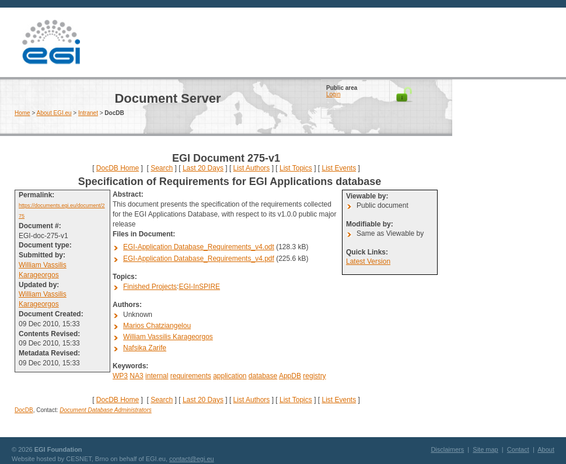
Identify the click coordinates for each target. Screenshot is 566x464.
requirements (190, 376)
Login (333, 94)
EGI (51, 42)
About (545, 449)
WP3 (120, 376)
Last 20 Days (203, 168)
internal (156, 376)
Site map (485, 449)
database (263, 376)
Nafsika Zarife (144, 348)
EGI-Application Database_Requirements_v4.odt (198, 247)
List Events (339, 168)
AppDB (290, 376)
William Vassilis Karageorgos (168, 337)
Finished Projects (150, 286)
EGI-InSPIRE (199, 286)
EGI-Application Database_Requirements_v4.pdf (198, 258)
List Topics (295, 168)
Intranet (88, 113)
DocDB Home (117, 168)
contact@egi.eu (191, 458)
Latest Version (368, 261)
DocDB (24, 410)
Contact (518, 449)
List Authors (251, 168)
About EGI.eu (54, 113)
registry (314, 376)
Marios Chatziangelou (157, 326)
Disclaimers (447, 449)
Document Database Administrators (105, 410)
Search (162, 168)
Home (22, 113)
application (229, 376)
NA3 (136, 376)
